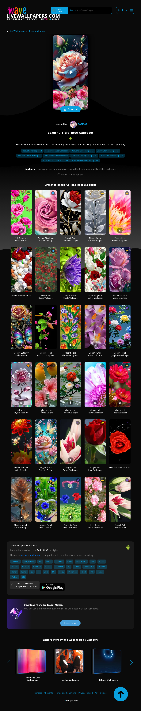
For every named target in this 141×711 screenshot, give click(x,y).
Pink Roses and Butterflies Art (21, 239)
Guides (103, 692)
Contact (38, 692)
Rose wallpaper (37, 31)
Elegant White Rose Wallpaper (95, 239)
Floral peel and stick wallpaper (55, 160)
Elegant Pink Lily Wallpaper (120, 526)
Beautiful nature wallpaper (56, 151)
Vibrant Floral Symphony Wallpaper (119, 354)
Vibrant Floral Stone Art (21, 295)
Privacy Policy (84, 692)
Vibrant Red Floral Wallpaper (120, 411)
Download (70, 109)
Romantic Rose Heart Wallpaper (70, 526)
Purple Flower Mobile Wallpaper (70, 296)
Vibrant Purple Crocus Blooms (95, 354)
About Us (48, 692)
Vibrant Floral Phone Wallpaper (70, 411)
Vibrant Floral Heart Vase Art (45, 526)
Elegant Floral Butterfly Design (46, 468)
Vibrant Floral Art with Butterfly (21, 468)
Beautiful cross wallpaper (107, 151)
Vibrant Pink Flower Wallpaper (120, 239)
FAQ (96, 692)
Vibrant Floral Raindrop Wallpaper (46, 354)
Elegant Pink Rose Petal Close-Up (46, 239)
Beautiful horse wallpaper (83, 151)
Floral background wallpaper (56, 155)
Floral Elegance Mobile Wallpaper (95, 296)
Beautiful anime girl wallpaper (84, 155)
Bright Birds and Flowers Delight (46, 411)
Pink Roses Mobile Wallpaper (95, 526)
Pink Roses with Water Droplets (120, 296)
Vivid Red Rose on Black (120, 467)
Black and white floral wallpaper (85, 160)
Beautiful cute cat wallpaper (111, 155)
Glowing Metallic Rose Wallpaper (21, 526)
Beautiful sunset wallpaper (29, 155)
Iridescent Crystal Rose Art (21, 411)
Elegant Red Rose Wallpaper (95, 468)
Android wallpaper (30, 555)
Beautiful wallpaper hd (32, 151)
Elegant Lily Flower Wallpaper (70, 468)
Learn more (70, 623)
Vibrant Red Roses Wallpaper (45, 296)
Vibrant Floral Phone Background (70, 354)
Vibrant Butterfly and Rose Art (21, 354)
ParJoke (78, 124)
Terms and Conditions (65, 692)
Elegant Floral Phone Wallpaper (70, 239)
